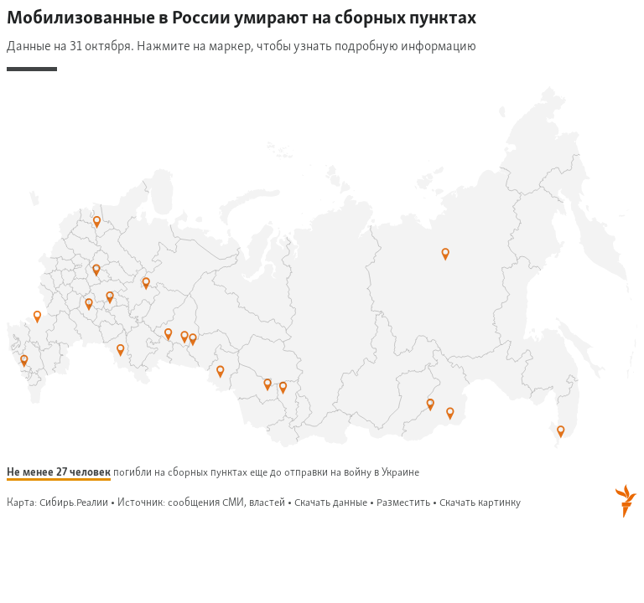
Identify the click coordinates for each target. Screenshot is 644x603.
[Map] (322, 264)
